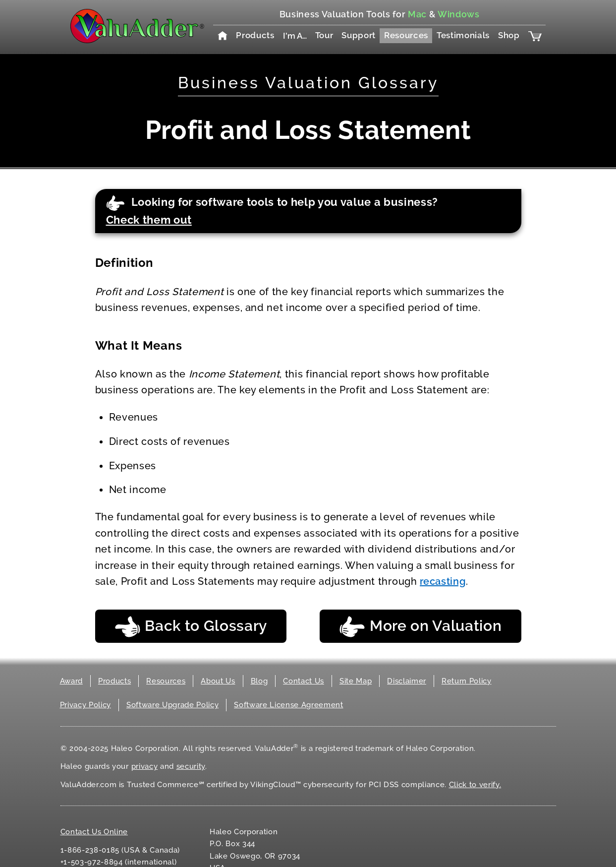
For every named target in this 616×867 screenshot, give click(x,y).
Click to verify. (475, 784)
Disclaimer (406, 681)
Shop (509, 35)
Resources (406, 35)
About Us (218, 681)
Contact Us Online (94, 831)
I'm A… (295, 36)
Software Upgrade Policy (172, 704)
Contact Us (303, 681)
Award (71, 681)
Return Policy (467, 681)
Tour (324, 35)
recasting (443, 581)
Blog (259, 681)
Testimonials (463, 35)
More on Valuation (420, 627)
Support (358, 35)
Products (255, 35)
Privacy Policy (85, 704)
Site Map (355, 681)
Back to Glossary (191, 627)
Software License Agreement (288, 704)
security (190, 766)
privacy (144, 766)
